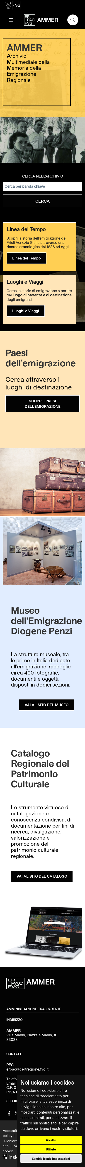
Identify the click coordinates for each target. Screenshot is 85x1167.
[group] (42, 95)
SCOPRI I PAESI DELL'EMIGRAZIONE (43, 403)
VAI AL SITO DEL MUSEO (46, 705)
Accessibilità (14, 1131)
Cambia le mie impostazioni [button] (51, 1158)
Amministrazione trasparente (33, 1009)
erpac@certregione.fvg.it (27, 1069)
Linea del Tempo (26, 258)
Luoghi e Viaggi (25, 311)
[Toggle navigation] (11, 20)
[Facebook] (9, 1113)
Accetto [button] (51, 1140)
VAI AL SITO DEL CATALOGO (42, 876)
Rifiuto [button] (51, 1149)
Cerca (42, 201)
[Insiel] (11, 1156)
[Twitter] (16, 1113)
